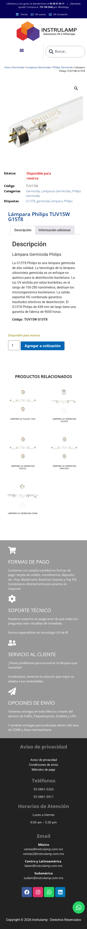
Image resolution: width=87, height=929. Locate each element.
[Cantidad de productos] (14, 345)
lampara (56, 201)
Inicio (7, 67)
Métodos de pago (43, 769)
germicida (43, 201)
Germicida (18, 67)
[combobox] (65, 51)
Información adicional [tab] (54, 230)
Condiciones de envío (43, 765)
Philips (68, 201)
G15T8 (30, 201)
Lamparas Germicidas (38, 67)
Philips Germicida (63, 67)
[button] (21, 50)
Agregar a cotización (43, 346)
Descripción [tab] (22, 230)
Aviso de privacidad (43, 760)
